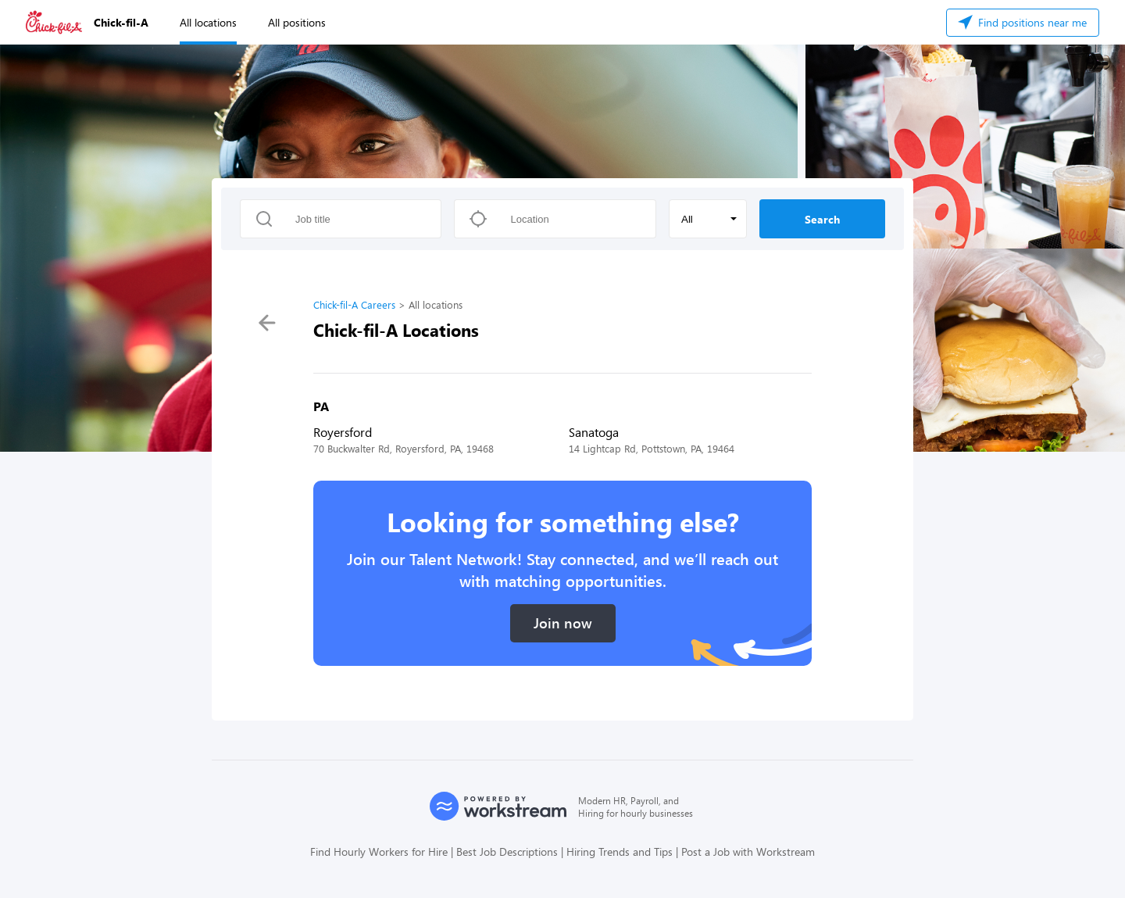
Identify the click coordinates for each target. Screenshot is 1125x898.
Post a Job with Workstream (748, 851)
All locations (208, 22)
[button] (708, 218)
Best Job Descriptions (507, 851)
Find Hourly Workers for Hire (379, 851)
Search (822, 219)
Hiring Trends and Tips (619, 851)
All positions (297, 22)
